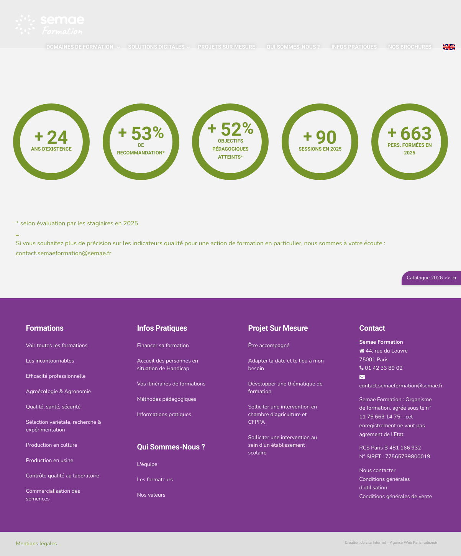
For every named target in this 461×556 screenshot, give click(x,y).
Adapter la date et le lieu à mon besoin (286, 364)
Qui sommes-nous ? (293, 47)
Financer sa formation (163, 345)
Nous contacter (377, 470)
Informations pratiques (164, 414)
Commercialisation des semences (53, 494)
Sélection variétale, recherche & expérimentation (64, 425)
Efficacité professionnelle (56, 376)
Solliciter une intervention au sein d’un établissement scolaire (282, 445)
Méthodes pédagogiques (167, 399)
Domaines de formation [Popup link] (80, 47)
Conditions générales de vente (395, 496)
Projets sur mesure (226, 47)
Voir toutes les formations (57, 345)
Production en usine (50, 460)
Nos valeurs (151, 495)
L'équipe (147, 464)
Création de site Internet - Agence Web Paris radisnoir (391, 542)
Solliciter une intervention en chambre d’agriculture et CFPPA (282, 414)
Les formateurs (155, 479)
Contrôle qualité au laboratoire (62, 475)
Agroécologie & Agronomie (58, 391)
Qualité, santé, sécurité (53, 406)
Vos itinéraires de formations (171, 383)
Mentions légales (36, 543)
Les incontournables (50, 360)
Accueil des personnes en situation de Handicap (167, 364)
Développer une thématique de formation (285, 387)
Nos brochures (409, 47)
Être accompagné (269, 345)
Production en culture (51, 445)
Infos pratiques (354, 47)
